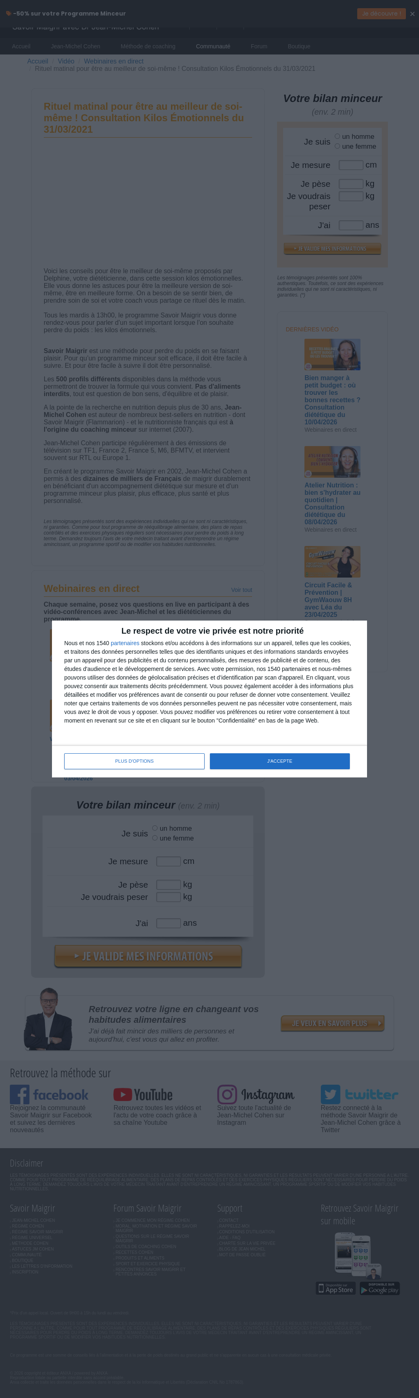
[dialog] (209, 699)
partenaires (125, 643)
